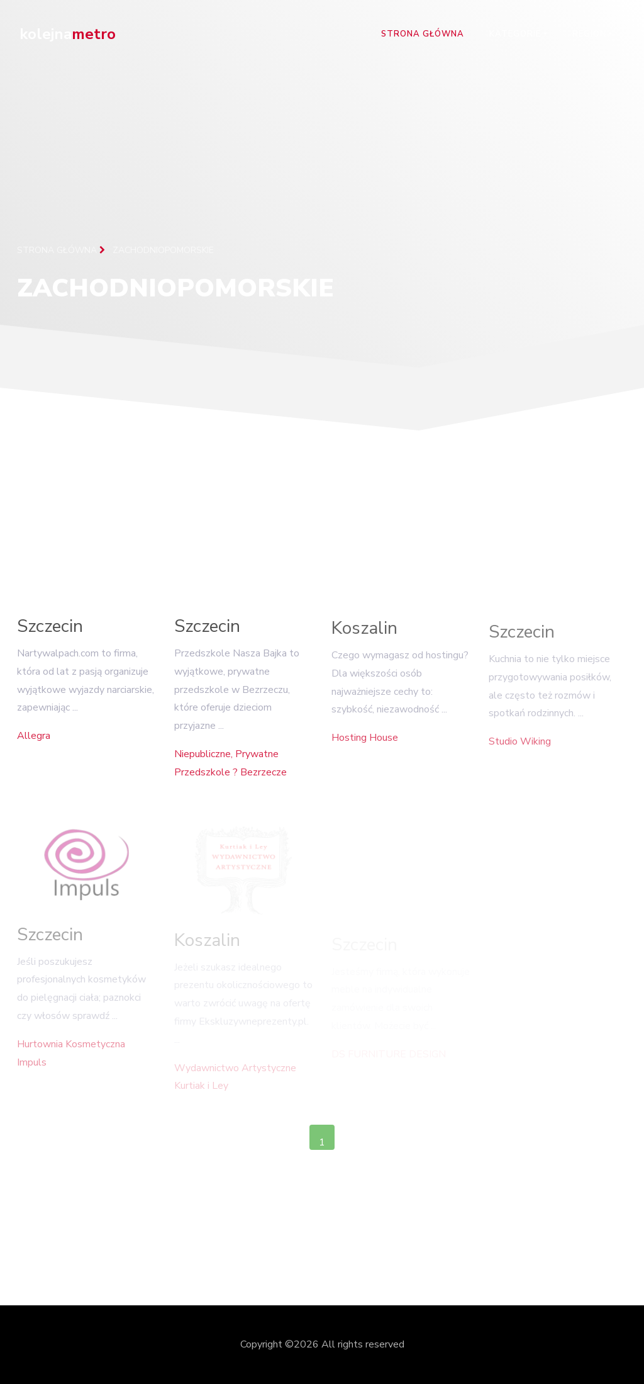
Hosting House (364, 744)
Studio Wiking (520, 750)
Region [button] (589, 34)
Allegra (33, 740)
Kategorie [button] (515, 34)
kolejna (67, 34)
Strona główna (422, 34)
